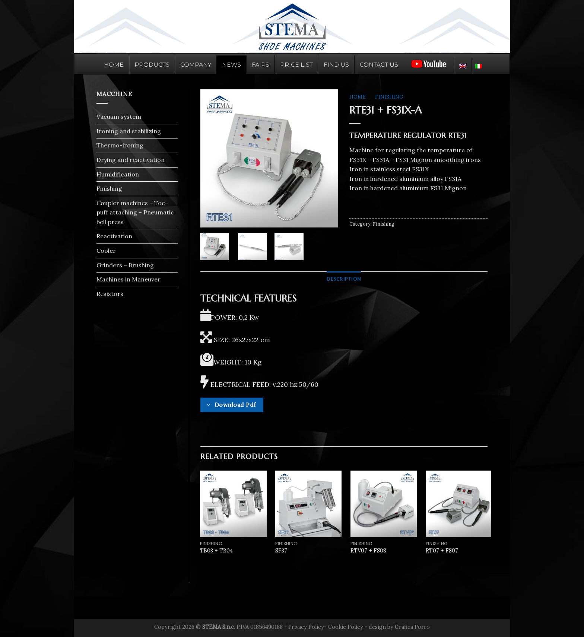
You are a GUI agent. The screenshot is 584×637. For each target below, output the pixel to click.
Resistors (109, 293)
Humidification (117, 174)
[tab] (344, 278)
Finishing (109, 188)
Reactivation (114, 236)
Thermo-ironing (119, 145)
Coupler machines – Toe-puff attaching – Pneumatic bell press (135, 212)
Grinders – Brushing (125, 265)
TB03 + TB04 (216, 550)
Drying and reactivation (130, 159)
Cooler (106, 250)
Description (344, 279)
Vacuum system (118, 116)
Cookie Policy (345, 627)
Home (357, 96)
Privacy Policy (306, 627)
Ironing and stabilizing (128, 131)
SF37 (281, 550)
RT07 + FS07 (442, 550)
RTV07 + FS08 (368, 550)
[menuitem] (462, 66)
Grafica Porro (412, 627)
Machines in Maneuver (128, 279)
